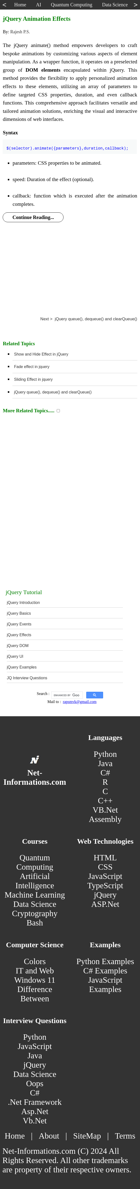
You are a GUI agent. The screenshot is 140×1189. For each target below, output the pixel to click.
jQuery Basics (19, 613)
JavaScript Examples (105, 984)
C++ (105, 800)
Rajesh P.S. (20, 31)
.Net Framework (35, 1102)
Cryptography (35, 913)
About (49, 1135)
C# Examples (105, 970)
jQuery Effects (19, 635)
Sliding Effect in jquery (33, 379)
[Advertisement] (70, 264)
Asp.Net (34, 1111)
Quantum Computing (34, 862)
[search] (66, 695)
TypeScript (105, 885)
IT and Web (35, 970)
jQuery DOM (18, 646)
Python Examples (105, 961)
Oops (34, 1083)
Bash (35, 922)
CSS (105, 866)
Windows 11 (34, 979)
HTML (105, 857)
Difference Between (34, 994)
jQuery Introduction (23, 602)
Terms (125, 1135)
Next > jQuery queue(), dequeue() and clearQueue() (88, 319)
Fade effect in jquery (31, 367)
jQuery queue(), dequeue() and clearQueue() (53, 392)
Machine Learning (35, 894)
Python (105, 754)
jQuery (105, 894)
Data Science (34, 904)
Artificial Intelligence (34, 881)
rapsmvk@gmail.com (80, 702)
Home (15, 1135)
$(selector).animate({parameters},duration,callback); (67, 145)
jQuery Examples (22, 667)
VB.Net (105, 809)
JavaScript (105, 876)
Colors (35, 961)
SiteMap (87, 1135)
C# (105, 772)
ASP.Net (105, 904)
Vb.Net (35, 1120)
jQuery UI (15, 656)
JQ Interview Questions (27, 678)
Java (105, 763)
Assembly (105, 819)
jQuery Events (19, 624)
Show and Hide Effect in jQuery (41, 354)
